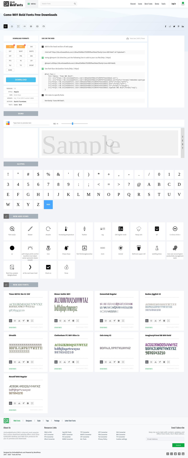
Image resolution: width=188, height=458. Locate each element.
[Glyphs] (25, 26)
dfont (31, 65)
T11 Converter (120, 437)
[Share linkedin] (182, 26)
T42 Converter (102, 437)
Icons (140, 4)
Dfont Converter (49, 439)
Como (16, 105)
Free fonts (14, 4)
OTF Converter (102, 432)
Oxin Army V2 (105, 335)
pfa (21, 56)
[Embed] (27, 320)
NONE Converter (67, 439)
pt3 (10, 61)
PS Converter (66, 437)
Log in (174, 4)
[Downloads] (19, 320)
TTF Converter (84, 432)
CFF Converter (84, 437)
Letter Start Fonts (70, 420)
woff (21, 51)
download (21, 80)
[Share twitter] (174, 26)
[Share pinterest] (178, 26)
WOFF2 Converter (85, 434)
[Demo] (18, 26)
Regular (16, 92)
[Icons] (37, 26)
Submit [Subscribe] (178, 445)
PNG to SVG (48, 432)
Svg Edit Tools (66, 432)
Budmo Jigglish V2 (153, 294)
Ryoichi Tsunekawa (20, 101)
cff (31, 61)
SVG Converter (120, 432)
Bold (20, 105)
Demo (157, 4)
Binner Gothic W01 (62, 294)
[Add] (6, 26)
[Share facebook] (165, 26)
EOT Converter (48, 434)
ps (21, 61)
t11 (21, 65)
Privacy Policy (102, 439)
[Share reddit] (169, 26)
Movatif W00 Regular (18, 377)
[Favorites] (12, 26)
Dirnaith (12, 335)
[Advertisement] (166, 72)
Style (38, 420)
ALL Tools (83, 439)
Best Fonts (149, 4)
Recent (133, 4)
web (20, 47)
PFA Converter (102, 434)
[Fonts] (44, 26)
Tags (47, 420)
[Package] (31, 26)
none (10, 70)
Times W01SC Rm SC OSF (19, 294)
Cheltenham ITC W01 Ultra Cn (66, 335)
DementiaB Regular (108, 294)
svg (31, 47)
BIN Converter (120, 434)
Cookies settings (121, 439)
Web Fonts (17, 420)
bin (31, 56)
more (48, 204)
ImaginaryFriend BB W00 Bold (158, 335)
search (75, 4)
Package (56, 420)
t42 (10, 65)
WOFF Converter (67, 434)
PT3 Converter (48, 437)
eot (10, 51)
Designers (29, 420)
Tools (164, 4)
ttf (10, 47)
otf (10, 56)
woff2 (31, 51)
